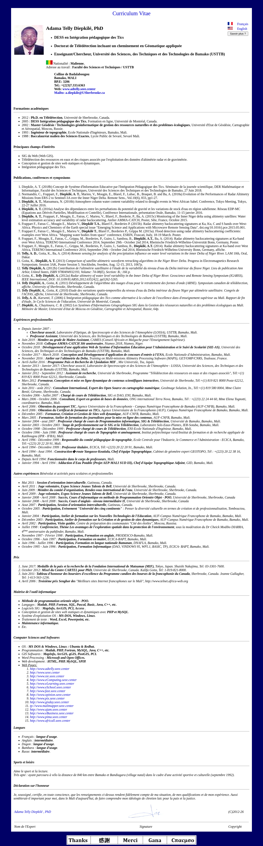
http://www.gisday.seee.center (49, 702)
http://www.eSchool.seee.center (50, 687)
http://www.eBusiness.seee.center (52, 713)
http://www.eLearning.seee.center (52, 683)
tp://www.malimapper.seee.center (52, 706)
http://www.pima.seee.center (48, 717)
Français (242, 24)
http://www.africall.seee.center (50, 720)
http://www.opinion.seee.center (50, 694)
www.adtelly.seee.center (79, 89)
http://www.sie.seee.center (47, 676)
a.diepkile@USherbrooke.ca (85, 92)
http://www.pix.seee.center (47, 698)
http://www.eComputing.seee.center (53, 680)
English (242, 28)
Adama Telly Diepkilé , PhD (32, 811)
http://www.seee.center (45, 672)
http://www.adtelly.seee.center (49, 669)
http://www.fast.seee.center (48, 691)
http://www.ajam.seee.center (48, 709)
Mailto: (60, 92)
